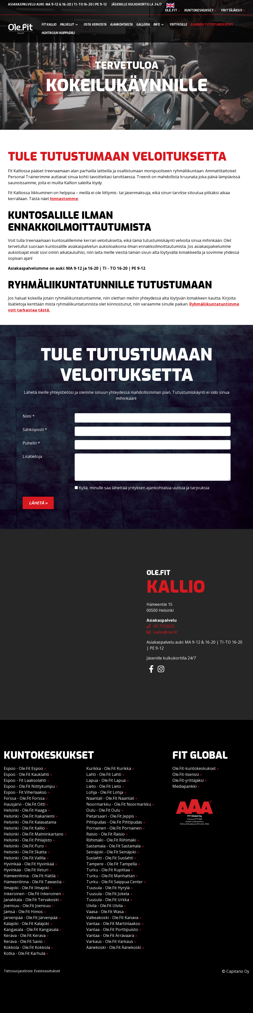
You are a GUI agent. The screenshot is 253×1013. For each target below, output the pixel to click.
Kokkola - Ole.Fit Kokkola (27, 947)
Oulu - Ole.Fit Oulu (103, 810)
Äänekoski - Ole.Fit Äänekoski (113, 947)
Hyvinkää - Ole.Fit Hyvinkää (29, 864)
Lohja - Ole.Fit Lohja (104, 792)
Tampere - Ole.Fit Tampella (111, 864)
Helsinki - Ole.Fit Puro (24, 846)
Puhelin (31, 443)
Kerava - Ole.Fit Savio (23, 941)
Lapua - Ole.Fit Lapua (106, 780)
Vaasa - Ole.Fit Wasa (105, 911)
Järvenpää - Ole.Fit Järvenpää (30, 917)
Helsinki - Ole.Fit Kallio (24, 828)
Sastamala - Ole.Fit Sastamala (113, 846)
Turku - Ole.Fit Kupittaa (108, 870)
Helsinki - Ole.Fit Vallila (25, 858)
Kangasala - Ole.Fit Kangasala (31, 929)
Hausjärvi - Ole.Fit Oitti (24, 804)
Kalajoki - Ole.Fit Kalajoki (26, 923)
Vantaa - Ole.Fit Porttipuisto (112, 929)
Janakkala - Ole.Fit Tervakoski (31, 899)
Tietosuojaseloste (18, 971)
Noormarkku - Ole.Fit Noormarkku (118, 804)
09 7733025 (161, 626)
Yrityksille (178, 25)
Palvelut (67, 25)
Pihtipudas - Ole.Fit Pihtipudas (114, 822)
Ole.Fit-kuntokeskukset (195, 768)
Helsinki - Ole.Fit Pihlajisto (28, 840)
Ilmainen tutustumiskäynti (212, 25)
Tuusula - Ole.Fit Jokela (107, 893)
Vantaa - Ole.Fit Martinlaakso (113, 923)
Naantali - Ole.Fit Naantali (110, 798)
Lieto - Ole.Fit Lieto (103, 786)
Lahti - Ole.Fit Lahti (103, 774)
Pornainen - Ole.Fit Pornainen (114, 828)
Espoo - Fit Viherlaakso (25, 792)
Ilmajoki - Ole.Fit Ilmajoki (26, 887)
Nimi (29, 416)
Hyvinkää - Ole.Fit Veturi (26, 870)
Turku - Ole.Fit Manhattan (110, 876)
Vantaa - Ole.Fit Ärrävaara (110, 935)
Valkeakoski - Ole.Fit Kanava (112, 917)
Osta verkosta (95, 25)
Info (156, 25)
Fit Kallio (49, 25)
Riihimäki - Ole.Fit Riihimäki (111, 840)
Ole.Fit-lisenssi (187, 774)
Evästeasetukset (47, 971)
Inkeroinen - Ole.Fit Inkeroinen (32, 893)
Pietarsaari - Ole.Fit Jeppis (110, 816)
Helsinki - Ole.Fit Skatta (25, 852)
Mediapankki (186, 786)
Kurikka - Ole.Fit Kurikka (108, 768)
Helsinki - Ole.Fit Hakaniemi (29, 816)
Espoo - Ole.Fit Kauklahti (26, 774)
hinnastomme (64, 198)
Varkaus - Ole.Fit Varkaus (109, 941)
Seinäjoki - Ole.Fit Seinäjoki (111, 852)
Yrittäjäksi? (233, 10)
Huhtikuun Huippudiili (58, 33)
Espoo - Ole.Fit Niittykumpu (29, 786)
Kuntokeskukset (200, 10)
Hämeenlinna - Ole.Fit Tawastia (32, 881)
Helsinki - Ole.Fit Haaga (25, 810)
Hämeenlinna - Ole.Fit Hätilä (29, 876)
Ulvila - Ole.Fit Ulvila (104, 905)
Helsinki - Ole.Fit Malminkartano (33, 834)
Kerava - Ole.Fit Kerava (25, 935)
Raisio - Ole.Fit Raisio (105, 834)
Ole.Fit (172, 10)
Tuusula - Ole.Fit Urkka (107, 899)
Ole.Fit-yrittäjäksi (189, 780)
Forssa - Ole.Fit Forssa (24, 798)
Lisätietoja (32, 456)
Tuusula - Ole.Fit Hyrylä (108, 887)
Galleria (143, 25)
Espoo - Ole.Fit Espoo (23, 768)
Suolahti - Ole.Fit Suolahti (109, 858)
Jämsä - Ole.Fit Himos (23, 911)
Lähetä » (38, 503)
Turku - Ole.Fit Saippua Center (114, 881)
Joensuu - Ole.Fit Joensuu (27, 905)
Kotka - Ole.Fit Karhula (24, 953)
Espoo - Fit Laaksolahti (25, 780)
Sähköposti (35, 429)
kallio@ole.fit (162, 632)
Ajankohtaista (121, 25)
